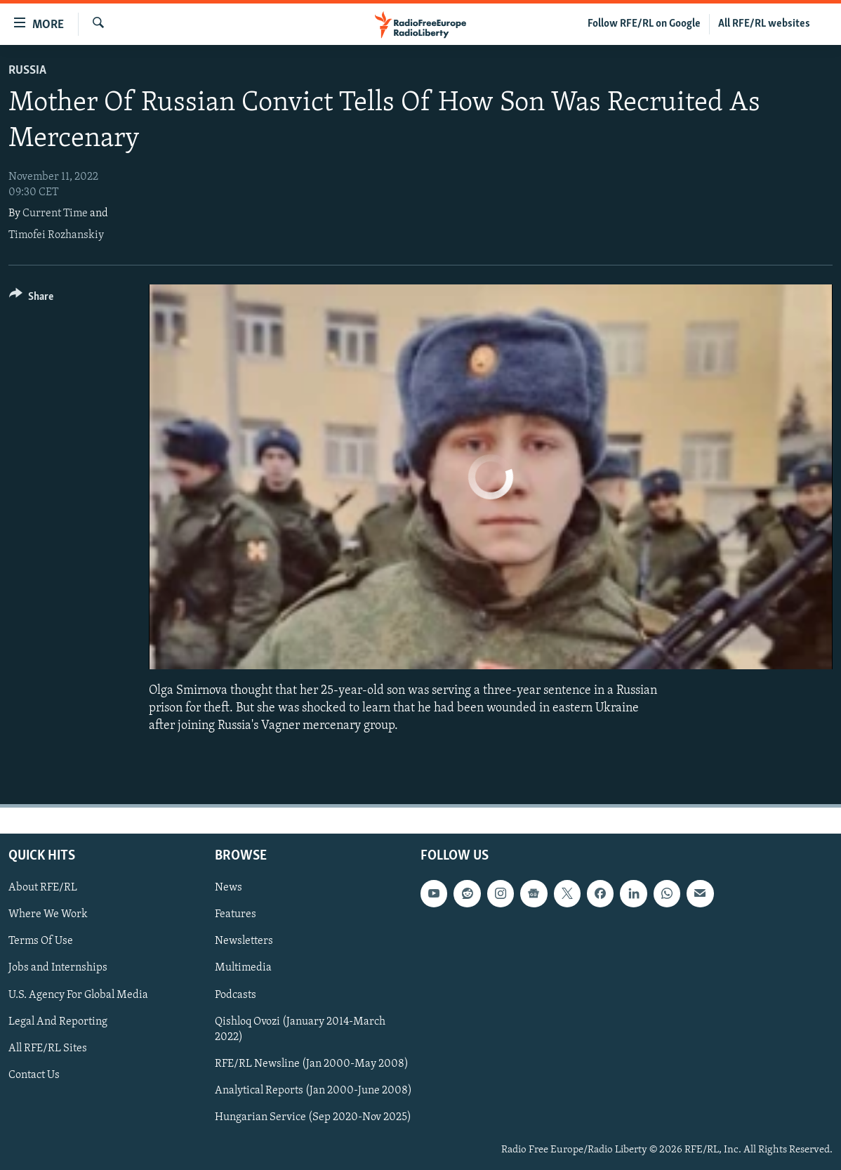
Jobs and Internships (57, 968)
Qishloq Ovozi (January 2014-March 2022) (300, 1029)
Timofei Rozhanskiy (56, 235)
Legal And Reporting (57, 1021)
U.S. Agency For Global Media (78, 995)
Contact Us (34, 1075)
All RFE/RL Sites (47, 1048)
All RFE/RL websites (764, 23)
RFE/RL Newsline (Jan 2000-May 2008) (312, 1064)
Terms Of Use (40, 941)
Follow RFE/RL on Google (644, 23)
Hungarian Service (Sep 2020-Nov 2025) (313, 1117)
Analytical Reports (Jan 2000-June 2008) (313, 1090)
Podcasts (235, 995)
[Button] (31, 298)
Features (235, 915)
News (228, 887)
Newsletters (244, 941)
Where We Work (48, 915)
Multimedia (243, 968)
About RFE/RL (42, 887)
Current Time (55, 213)
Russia (27, 70)
